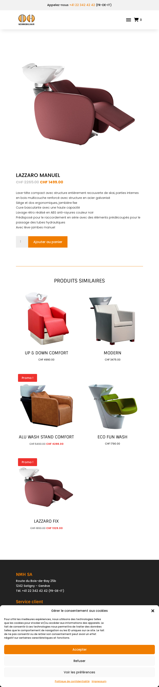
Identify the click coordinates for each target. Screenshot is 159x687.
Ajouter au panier (47, 242)
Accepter (79, 649)
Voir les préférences (79, 672)
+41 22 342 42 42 (82, 5)
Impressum (99, 681)
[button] (153, 611)
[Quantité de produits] (22, 242)
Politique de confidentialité (72, 681)
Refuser (79, 661)
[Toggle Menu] (128, 19)
